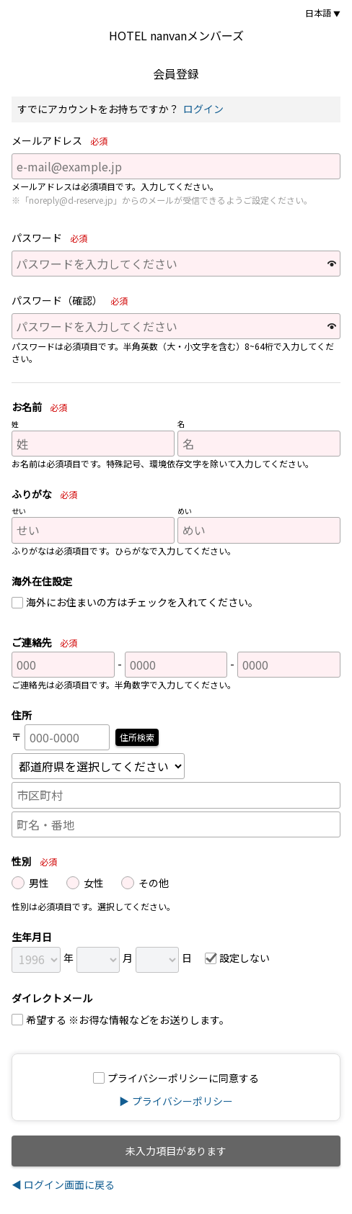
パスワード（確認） (72, 301)
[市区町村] (176, 795)
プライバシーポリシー (182, 1101)
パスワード (52, 238)
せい (19, 511)
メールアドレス (62, 141)
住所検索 (137, 737)
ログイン (203, 109)
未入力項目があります (176, 1150)
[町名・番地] (176, 824)
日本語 (318, 12)
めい (184, 511)
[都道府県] (98, 766)
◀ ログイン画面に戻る (63, 1184)
